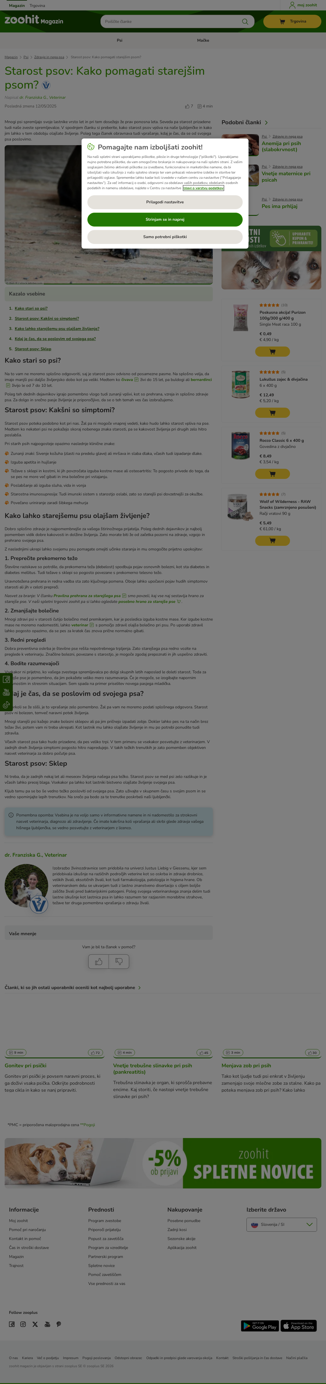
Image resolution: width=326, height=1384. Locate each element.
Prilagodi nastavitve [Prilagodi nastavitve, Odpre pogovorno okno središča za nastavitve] (165, 202)
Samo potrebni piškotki (165, 237)
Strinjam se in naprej (165, 219)
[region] (165, 193)
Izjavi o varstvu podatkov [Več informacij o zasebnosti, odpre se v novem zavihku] (203, 188)
